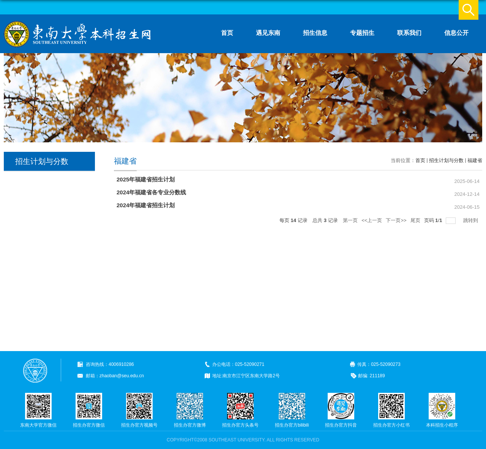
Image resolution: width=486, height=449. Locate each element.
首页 (227, 33)
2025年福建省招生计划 (146, 179)
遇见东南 (268, 33)
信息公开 (456, 33)
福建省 (474, 160)
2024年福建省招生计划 (146, 205)
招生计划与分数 (446, 160)
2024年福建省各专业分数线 (151, 192)
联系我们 (409, 33)
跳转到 (471, 220)
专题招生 (362, 33)
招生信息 (315, 33)
